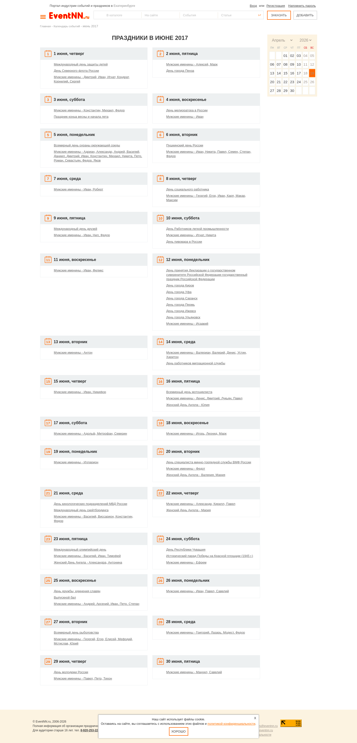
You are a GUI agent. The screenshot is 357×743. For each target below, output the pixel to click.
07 (279, 64)
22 (285, 82)
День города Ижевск (181, 311)
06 (272, 64)
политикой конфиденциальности (231, 723)
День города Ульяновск (183, 317)
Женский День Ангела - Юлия (187, 405)
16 (292, 73)
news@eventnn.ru (266, 726)
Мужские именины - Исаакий (187, 323)
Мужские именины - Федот (185, 468)
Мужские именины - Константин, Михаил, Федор (89, 110)
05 (312, 56)
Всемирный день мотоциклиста (189, 392)
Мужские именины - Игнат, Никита (191, 235)
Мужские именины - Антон (73, 352)
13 (272, 73)
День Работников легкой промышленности (197, 229)
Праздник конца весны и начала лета (81, 116)
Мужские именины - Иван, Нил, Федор (82, 235)
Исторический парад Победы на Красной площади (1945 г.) (209, 556)
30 (292, 91)
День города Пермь (180, 304)
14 (279, 73)
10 (299, 64)
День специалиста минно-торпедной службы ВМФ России (208, 462)
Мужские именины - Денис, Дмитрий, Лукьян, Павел (204, 398)
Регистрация (275, 6)
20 (272, 82)
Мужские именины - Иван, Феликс (79, 270)
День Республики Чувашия (185, 549)
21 (279, 82)
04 (305, 56)
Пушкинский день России (184, 145)
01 (285, 56)
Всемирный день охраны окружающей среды (87, 145)
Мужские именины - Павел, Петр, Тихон (83, 678)
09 (292, 64)
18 (305, 73)
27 (272, 91)
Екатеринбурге (124, 6)
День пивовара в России (184, 241)
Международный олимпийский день (80, 549)
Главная (45, 26)
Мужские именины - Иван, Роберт (78, 189)
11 (305, 64)
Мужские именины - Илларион (76, 462)
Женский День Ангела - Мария (188, 510)
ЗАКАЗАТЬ (279, 15)
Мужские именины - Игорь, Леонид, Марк (196, 433)
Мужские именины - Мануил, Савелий (194, 672)
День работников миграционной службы (195, 363)
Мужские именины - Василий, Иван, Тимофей (87, 556)
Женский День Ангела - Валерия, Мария (195, 475)
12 (312, 64)
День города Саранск (181, 298)
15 (285, 73)
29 (285, 91)
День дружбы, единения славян (77, 591)
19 (312, 73)
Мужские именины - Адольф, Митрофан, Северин (90, 433)
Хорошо (178, 731)
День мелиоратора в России (187, 110)
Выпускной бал (65, 597)
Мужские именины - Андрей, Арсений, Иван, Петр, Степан (96, 604)
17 (299, 73)
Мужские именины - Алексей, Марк (192, 64)
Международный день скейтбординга (81, 510)
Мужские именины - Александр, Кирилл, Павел (200, 504)
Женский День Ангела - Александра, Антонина (88, 562)
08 (285, 64)
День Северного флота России (76, 70)
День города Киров (180, 285)
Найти (97, 15)
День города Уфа (179, 292)
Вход (253, 6)
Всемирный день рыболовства (76, 632)
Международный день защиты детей (81, 64)
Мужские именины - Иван (184, 116)
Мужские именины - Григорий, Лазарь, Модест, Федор (205, 632)
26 (312, 82)
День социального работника (187, 189)
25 (305, 82)
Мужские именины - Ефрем (186, 562)
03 (299, 56)
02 (292, 56)
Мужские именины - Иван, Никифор (80, 392)
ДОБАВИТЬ (304, 15)
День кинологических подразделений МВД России (90, 504)
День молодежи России (71, 672)
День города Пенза (180, 70)
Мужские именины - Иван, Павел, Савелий (197, 591)
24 (299, 82)
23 (292, 82)
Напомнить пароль (302, 6)
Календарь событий (67, 26)
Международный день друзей (75, 229)
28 (279, 91)
